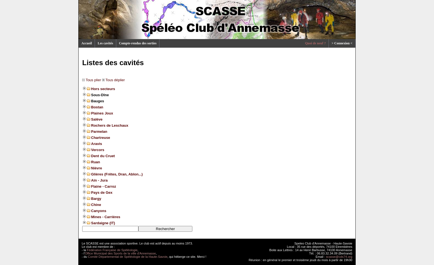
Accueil (86, 43)
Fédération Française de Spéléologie (112, 250)
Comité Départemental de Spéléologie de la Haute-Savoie (127, 256)
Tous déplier (113, 80)
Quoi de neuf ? (315, 43)
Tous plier (91, 80)
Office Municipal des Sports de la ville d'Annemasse (120, 253)
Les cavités (105, 43)
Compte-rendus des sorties (138, 43)
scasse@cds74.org (339, 256)
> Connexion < (342, 43)
